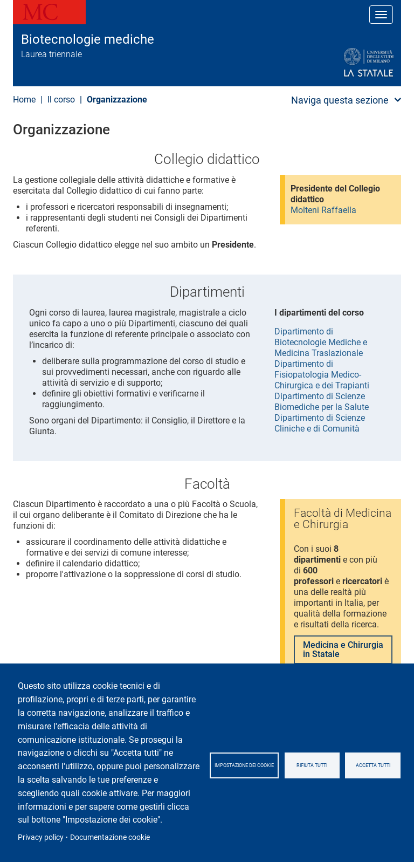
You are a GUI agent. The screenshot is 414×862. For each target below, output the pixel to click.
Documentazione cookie (110, 837)
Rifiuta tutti (311, 765)
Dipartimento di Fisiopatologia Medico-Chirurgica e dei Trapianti (321, 375)
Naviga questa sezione (340, 100)
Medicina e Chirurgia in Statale (343, 650)
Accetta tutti (373, 765)
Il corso (61, 99)
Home (24, 99)
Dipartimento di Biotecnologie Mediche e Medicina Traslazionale (320, 342)
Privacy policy (41, 837)
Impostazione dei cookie (244, 765)
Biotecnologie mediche (87, 39)
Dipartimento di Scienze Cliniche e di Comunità (319, 423)
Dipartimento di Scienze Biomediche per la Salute (321, 401)
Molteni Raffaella (323, 210)
